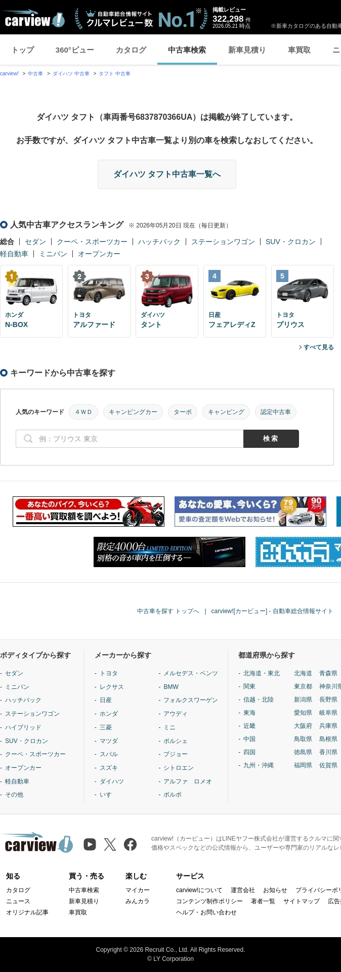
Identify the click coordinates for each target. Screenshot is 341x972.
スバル (109, 754)
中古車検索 (187, 49)
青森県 (328, 673)
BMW (170, 686)
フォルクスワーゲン (190, 700)
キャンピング (226, 411)
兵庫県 (328, 725)
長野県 (328, 699)
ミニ (169, 727)
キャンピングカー (133, 411)
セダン (35, 242)
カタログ (131, 49)
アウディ (175, 713)
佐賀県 (328, 765)
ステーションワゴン (223, 242)
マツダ (109, 741)
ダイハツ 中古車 (71, 73)
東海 (249, 712)
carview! (9, 73)
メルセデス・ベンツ (190, 673)
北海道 (303, 673)
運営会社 (243, 890)
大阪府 (303, 725)
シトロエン (178, 767)
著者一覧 (263, 901)
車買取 (299, 49)
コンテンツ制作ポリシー (209, 901)
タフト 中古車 (115, 73)
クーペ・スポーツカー (92, 242)
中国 (249, 739)
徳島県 (303, 752)
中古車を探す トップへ (168, 611)
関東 (249, 686)
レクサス (112, 686)
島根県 (328, 739)
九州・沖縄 (258, 765)
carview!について (199, 890)
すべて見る (319, 347)
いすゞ (109, 794)
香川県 (328, 752)
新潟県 (303, 699)
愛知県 (303, 712)
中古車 (35, 73)
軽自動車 (14, 254)
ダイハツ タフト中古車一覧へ (167, 174)
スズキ (109, 767)
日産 (106, 700)
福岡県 (303, 765)
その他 (14, 794)
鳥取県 (303, 739)
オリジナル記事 (27, 912)
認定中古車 (276, 411)
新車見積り (247, 49)
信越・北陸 (258, 699)
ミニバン (53, 254)
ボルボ (172, 794)
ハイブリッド (23, 727)
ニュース (18, 901)
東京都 (303, 686)
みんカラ (137, 901)
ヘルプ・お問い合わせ (206, 912)
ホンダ (109, 713)
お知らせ (275, 890)
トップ (22, 49)
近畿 (249, 725)
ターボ (183, 411)
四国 (249, 752)
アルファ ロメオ (187, 781)
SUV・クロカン (291, 242)
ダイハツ (112, 781)
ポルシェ (175, 741)
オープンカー (99, 254)
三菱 (106, 727)
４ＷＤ (83, 411)
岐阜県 (328, 712)
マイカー (137, 890)
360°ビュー (75, 49)
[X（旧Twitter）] (110, 844)
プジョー (175, 754)
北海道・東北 (261, 673)
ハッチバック (159, 242)
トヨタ (109, 673)
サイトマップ (301, 901)
